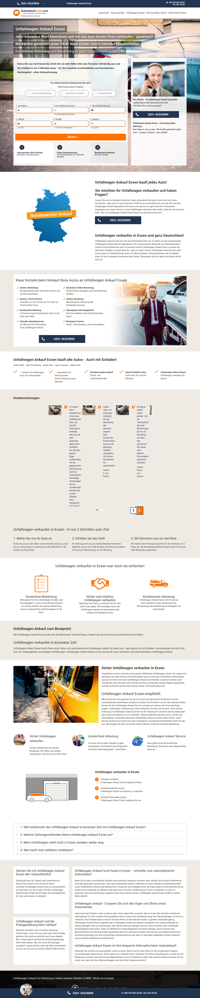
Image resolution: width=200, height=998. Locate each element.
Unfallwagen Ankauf (135, 13)
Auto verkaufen (118, 13)
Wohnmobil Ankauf (177, 13)
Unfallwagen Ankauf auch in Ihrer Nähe (100, 918)
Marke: (20, 119)
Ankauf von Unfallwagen (33, 372)
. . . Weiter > (70, 137)
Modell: (57, 119)
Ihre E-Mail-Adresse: (100, 105)
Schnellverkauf (105, 93)
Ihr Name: (21, 105)
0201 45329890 (30, 3)
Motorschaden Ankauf (157, 13)
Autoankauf (103, 13)
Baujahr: (94, 119)
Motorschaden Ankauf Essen (100, 971)
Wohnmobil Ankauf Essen (158, 971)
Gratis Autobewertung (41, 93)
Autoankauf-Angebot (74, 93)
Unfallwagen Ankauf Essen (41, 971)
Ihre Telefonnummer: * (64, 105)
